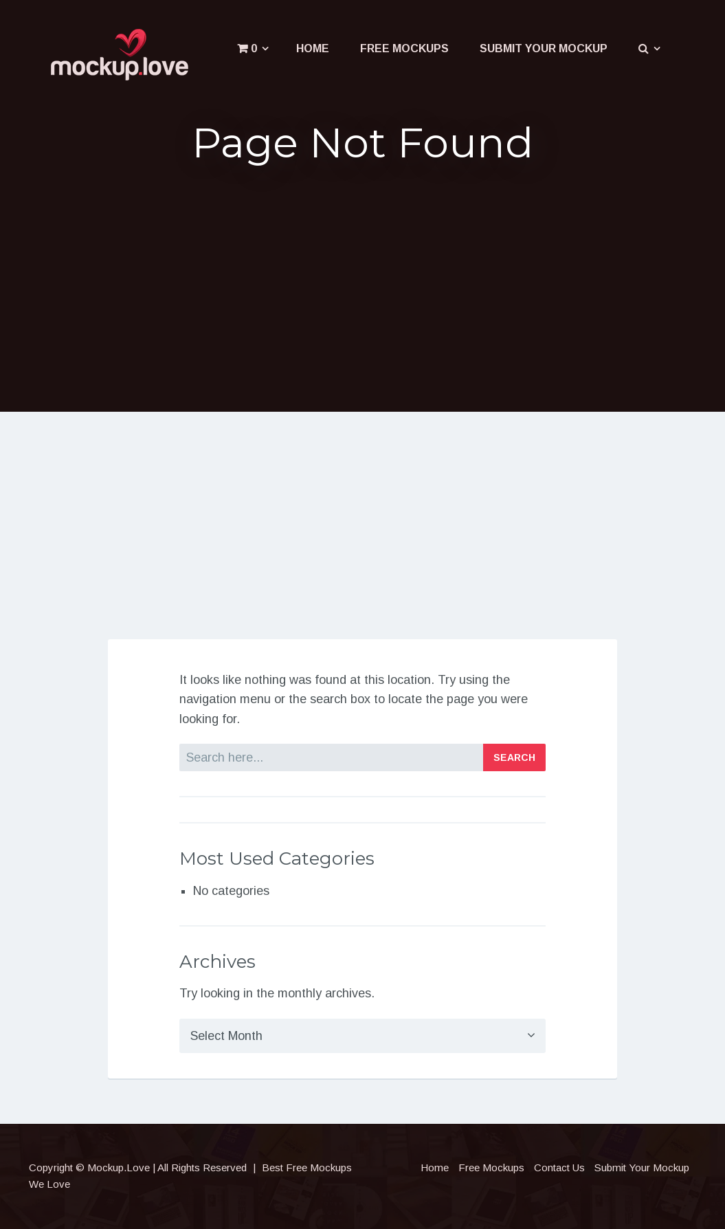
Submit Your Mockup (543, 48)
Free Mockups (404, 48)
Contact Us (559, 1167)
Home (312, 48)
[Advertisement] (362, 284)
